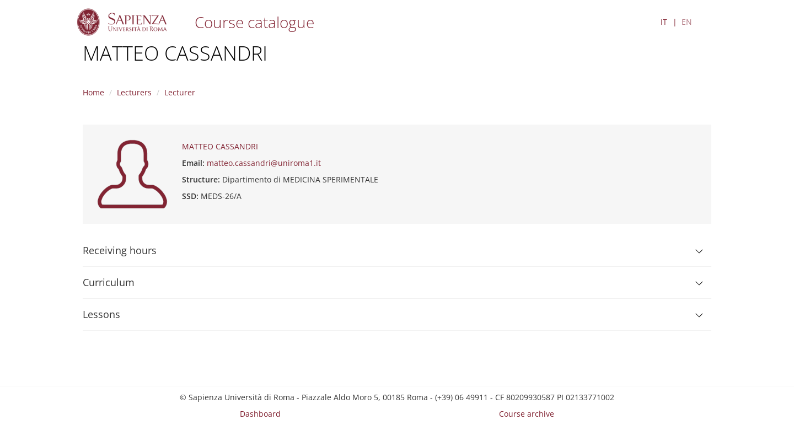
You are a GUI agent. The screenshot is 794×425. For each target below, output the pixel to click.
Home (93, 92)
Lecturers (134, 92)
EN (687, 22)
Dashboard (260, 413)
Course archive (526, 413)
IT (664, 22)
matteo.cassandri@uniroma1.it (264, 163)
